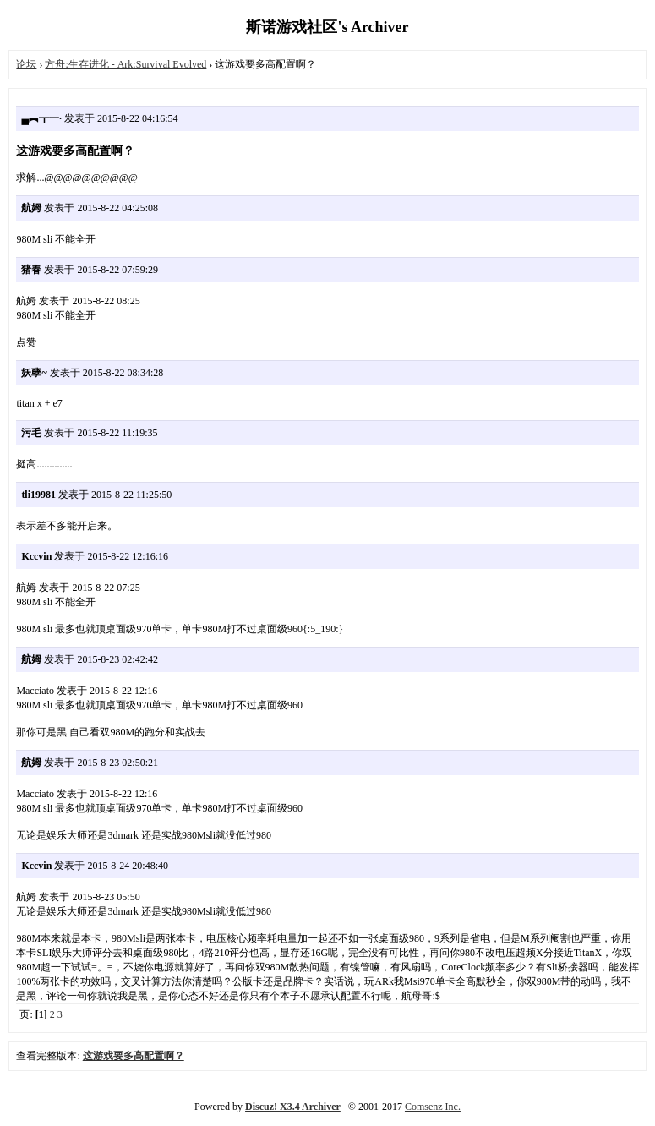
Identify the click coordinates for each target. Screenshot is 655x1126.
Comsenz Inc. (433, 1106)
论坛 (26, 64)
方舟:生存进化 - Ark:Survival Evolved (125, 64)
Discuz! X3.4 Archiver (293, 1106)
